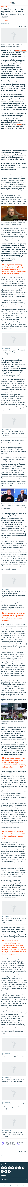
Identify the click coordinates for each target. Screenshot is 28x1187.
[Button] (23, 26)
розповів (19, 124)
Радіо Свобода (4, 20)
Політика (4, 6)
